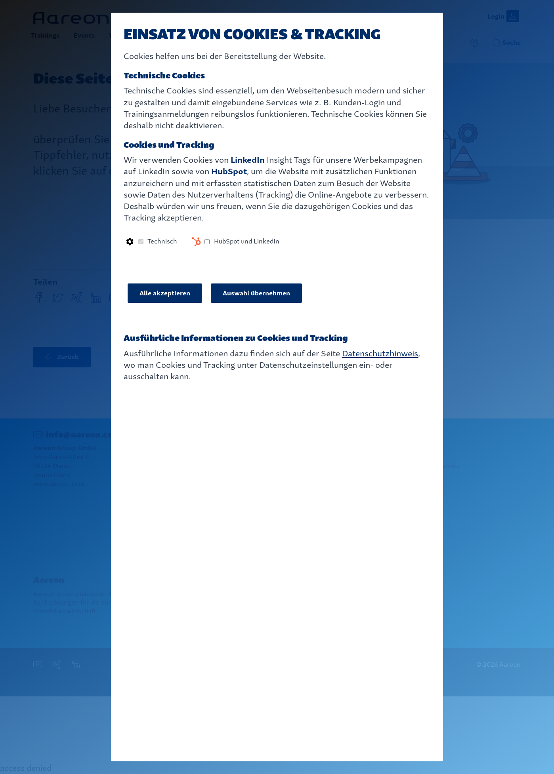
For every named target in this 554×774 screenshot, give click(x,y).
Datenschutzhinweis (380, 353)
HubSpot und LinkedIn (246, 241)
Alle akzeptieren (164, 293)
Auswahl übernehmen (256, 293)
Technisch (162, 241)
